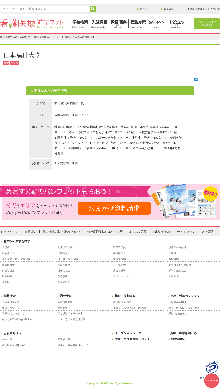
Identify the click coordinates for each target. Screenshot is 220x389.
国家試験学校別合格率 (70, 313)
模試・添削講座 (125, 296)
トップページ (9, 231)
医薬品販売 (64, 282)
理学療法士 (8, 253)
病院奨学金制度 (177, 302)
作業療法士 (64, 253)
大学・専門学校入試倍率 (71, 319)
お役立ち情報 (12, 333)
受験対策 (65, 296)
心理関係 (174, 276)
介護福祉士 (8, 270)
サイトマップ (186, 231)
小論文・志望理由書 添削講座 (130, 307)
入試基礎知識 (65, 302)
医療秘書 (7, 276)
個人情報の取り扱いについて (62, 231)
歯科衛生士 (119, 253)
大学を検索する (11, 302)
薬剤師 (6, 282)
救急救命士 (64, 264)
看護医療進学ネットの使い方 (203, 9)
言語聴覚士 (119, 264)
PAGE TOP (211, 380)
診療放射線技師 (177, 247)
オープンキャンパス (128, 333)
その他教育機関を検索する (17, 319)
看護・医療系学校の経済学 (184, 307)
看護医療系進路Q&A (13, 345)
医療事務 (63, 276)
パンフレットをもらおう (207, 23)
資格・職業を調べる (183, 333)
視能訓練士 (175, 259)
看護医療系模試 (122, 302)
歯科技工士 (175, 253)
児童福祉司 (119, 270)
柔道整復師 (119, 259)
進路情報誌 (177, 339)
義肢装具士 (8, 264)
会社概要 (207, 231)
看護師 (6, 247)
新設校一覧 (64, 339)
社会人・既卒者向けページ (73, 345)
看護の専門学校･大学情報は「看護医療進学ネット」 (29, 37)
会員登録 (169, 9)
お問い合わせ (162, 231)
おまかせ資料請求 (114, 208)
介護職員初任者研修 (180, 264)
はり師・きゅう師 (68, 259)
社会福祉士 (64, 270)
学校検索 (10, 296)
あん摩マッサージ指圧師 (16, 259)
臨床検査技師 (65, 247)
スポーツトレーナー (124, 276)
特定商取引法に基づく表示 (105, 231)
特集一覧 (7, 339)
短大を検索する (11, 307)
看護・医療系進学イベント (132, 339)
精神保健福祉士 (177, 270)
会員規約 (30, 231)
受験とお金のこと (179, 313)
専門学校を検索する (13, 313)
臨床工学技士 (120, 247)
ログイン (145, 9)
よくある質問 (138, 231)
